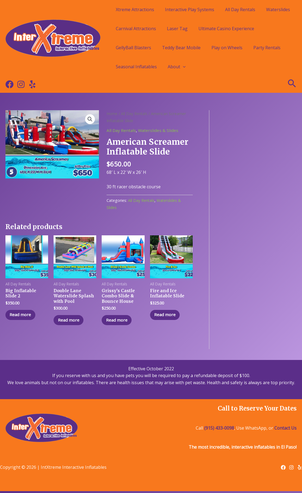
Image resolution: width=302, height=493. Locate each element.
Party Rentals (267, 48)
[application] (183, 66)
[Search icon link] (292, 84)
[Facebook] (9, 84)
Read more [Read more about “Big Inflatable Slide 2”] (22, 316)
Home (112, 113)
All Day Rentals (240, 10)
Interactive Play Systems (189, 10)
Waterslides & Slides (159, 130)
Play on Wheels (226, 48)
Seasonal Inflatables (136, 67)
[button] (90, 119)
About (177, 66)
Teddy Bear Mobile (181, 48)
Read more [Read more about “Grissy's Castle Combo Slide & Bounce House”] (118, 322)
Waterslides (278, 10)
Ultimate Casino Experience (226, 29)
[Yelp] (32, 84)
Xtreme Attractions (135, 10)
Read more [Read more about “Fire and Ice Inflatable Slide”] (166, 316)
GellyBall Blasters (133, 48)
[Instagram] (21, 84)
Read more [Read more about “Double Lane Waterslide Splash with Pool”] (70, 322)
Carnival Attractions (136, 29)
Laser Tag (177, 29)
